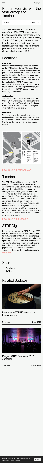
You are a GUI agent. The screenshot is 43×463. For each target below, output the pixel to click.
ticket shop (6, 252)
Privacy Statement (15, 460)
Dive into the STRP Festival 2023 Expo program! (18, 313)
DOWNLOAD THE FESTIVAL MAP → (17, 170)
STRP (37, 2)
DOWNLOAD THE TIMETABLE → (16, 219)
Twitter (9, 270)
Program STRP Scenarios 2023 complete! (18, 357)
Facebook (10, 268)
